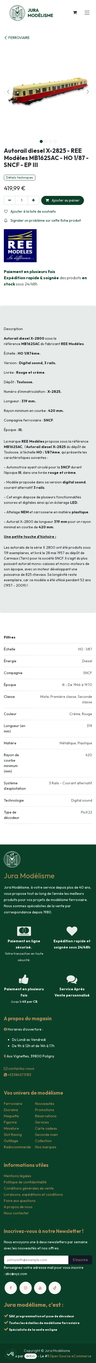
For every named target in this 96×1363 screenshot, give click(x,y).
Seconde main (46, 1134)
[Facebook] (11, 1288)
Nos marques (45, 1147)
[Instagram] (25, 1288)
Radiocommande (17, 1147)
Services (42, 1122)
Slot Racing (13, 1134)
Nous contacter (16, 1213)
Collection (43, 1140)
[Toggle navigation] (87, 12)
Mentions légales (17, 1176)
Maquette (11, 1116)
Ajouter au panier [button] (63, 200)
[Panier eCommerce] (75, 12)
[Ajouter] (33, 200)
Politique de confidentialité (25, 1182)
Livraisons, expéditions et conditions (33, 1194)
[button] (8, 91)
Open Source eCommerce (70, 1356)
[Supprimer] (9, 200)
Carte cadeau (46, 1128)
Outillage (11, 1140)
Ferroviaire (13, 1103)
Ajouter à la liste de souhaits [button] (30, 211)
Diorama (11, 1109)
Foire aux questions (20, 1200)
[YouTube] (40, 1288)
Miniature (11, 1128)
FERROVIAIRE (17, 37)
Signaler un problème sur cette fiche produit (42, 220)
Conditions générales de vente (29, 1188)
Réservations (46, 1116)
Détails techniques (19, 177)
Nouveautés (44, 1103)
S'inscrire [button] (80, 1259)
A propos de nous (18, 1207)
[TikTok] (55, 1288)
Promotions (44, 1109)
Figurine (10, 1122)
